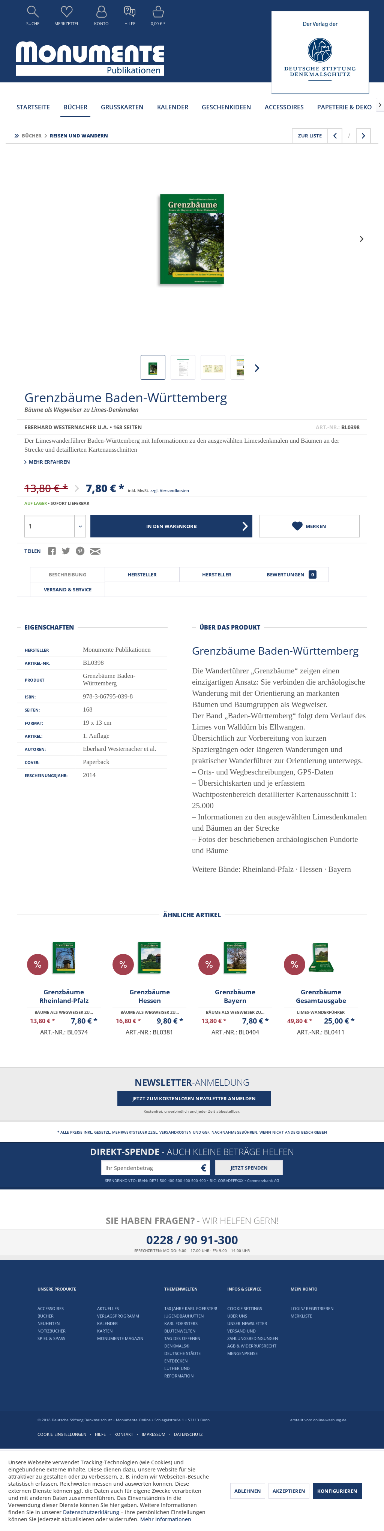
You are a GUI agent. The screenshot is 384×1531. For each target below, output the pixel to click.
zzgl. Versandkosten (169, 490)
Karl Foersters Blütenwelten (181, 1327)
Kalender (107, 1323)
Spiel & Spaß (51, 1338)
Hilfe (100, 1434)
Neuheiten (49, 1323)
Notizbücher (52, 1331)
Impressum (153, 1434)
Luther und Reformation (179, 1372)
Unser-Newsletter (247, 1323)
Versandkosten (175, 1132)
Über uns (237, 1316)
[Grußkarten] (122, 107)
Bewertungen (291, 574)
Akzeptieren (289, 1491)
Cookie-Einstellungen (62, 1434)
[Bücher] (75, 107)
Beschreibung (67, 574)
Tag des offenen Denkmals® (182, 1342)
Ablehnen (247, 1491)
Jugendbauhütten (184, 1316)
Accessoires (51, 1308)
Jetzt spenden (249, 1167)
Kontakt (123, 1434)
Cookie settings (244, 1308)
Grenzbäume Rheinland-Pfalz (63, 996)
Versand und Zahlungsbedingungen (252, 1334)
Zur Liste (310, 135)
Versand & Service (68, 589)
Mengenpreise (242, 1353)
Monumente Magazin (120, 1338)
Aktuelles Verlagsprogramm (118, 1312)
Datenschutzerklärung (91, 1512)
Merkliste (301, 1316)
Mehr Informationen (165, 1519)
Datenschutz (188, 1434)
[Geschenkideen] (226, 107)
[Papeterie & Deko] (344, 107)
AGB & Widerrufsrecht (251, 1346)
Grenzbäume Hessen (149, 996)
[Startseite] (33, 107)
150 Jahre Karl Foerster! (190, 1308)
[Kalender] (172, 107)
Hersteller (142, 574)
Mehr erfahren (47, 461)
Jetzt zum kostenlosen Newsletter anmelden (194, 1098)
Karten (104, 1331)
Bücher (46, 1316)
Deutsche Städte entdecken (182, 1357)
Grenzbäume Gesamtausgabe (321, 996)
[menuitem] (32, 18)
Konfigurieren (337, 1491)
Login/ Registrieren (312, 1308)
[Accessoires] (284, 107)
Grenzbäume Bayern (235, 996)
